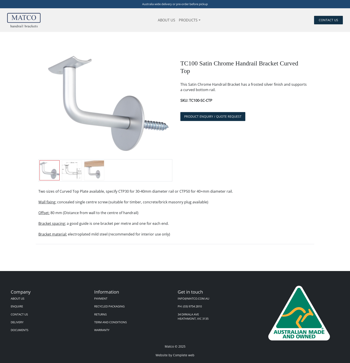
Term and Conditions (110, 322)
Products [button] (188, 20)
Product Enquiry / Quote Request (213, 116)
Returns (100, 314)
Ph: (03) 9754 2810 (190, 306)
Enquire (17, 306)
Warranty (101, 330)
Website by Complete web (175, 355)
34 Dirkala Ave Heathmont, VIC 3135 (193, 316)
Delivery (17, 322)
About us (166, 20)
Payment (100, 298)
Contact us (328, 20)
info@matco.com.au (193, 298)
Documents (19, 330)
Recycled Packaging (109, 306)
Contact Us (19, 314)
